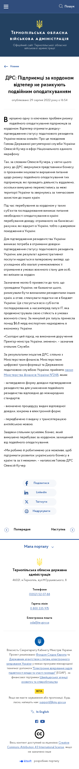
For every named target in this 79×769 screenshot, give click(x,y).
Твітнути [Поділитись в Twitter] (41, 501)
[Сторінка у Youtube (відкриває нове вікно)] (42, 721)
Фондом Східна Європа (51, 654)
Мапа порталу (36, 547)
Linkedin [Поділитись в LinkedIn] (41, 492)
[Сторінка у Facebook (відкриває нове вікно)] (36, 721)
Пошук (70, 6)
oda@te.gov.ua (39, 622)
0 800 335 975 (39, 608)
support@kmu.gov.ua (53, 702)
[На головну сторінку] (39, 34)
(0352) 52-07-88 (39, 594)
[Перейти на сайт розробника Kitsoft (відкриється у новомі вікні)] (26, 761)
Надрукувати (41, 511)
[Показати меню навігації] (6, 6)
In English (42, 711)
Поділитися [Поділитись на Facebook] (41, 483)
